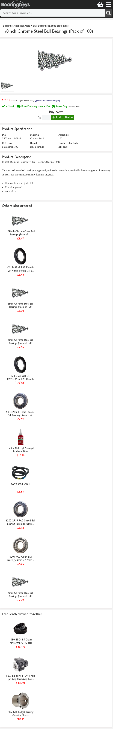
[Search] (108, 13)
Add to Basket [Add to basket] (62, 117)
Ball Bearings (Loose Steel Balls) (51, 25)
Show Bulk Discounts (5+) (47, 100)
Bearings (8, 25)
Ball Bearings (22, 25)
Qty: (40, 117)
